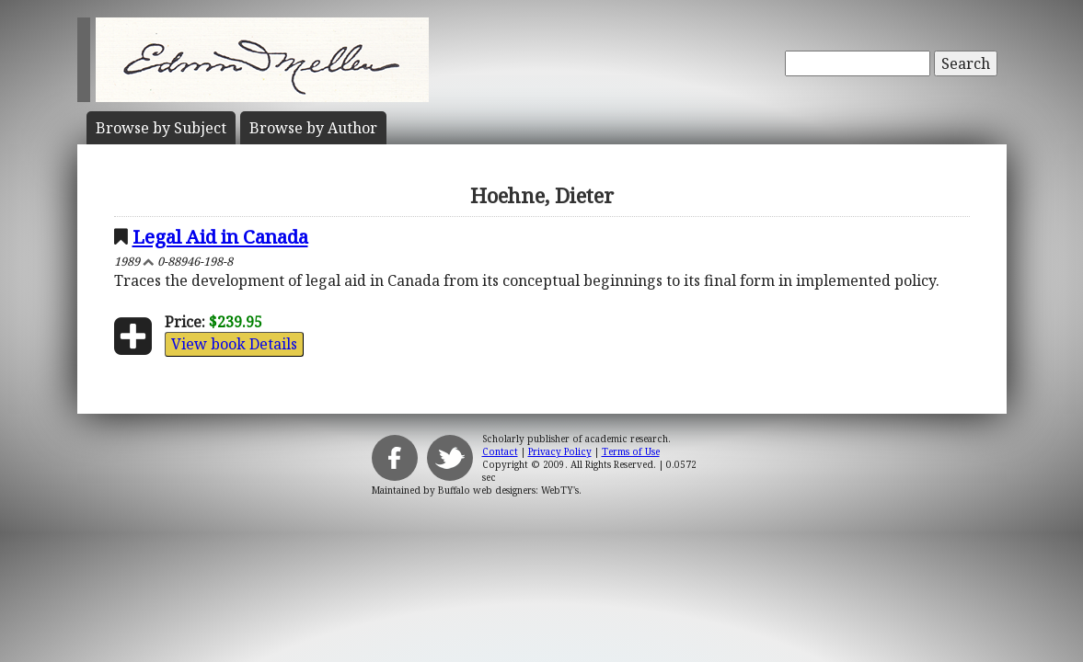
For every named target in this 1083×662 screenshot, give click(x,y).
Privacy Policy (560, 451)
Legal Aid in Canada (220, 236)
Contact (500, 451)
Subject (161, 127)
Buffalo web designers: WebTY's (508, 490)
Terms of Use (631, 451)
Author (313, 127)
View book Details (234, 344)
